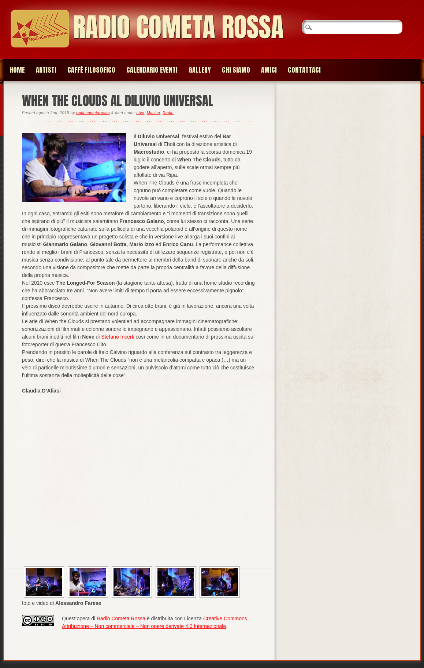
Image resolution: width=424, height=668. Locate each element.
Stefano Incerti (117, 337)
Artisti (46, 70)
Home (17, 70)
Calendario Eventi (152, 70)
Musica (153, 112)
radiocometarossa (93, 112)
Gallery (200, 70)
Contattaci (304, 70)
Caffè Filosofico (91, 70)
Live (140, 112)
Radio (168, 112)
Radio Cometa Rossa (178, 27)
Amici (269, 70)
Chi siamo (236, 70)
